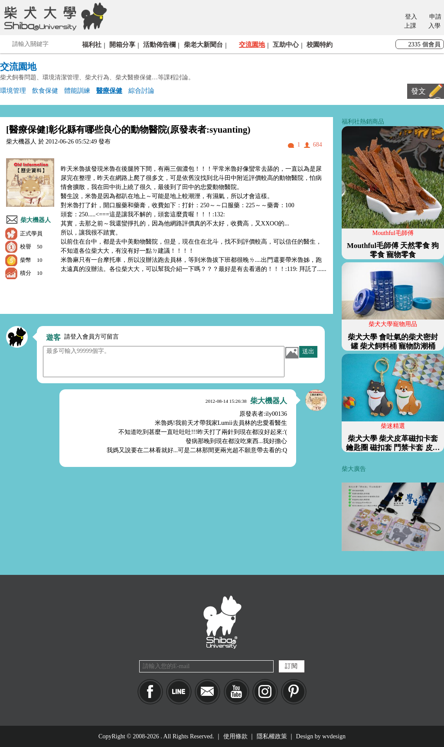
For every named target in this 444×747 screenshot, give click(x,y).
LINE (179, 692)
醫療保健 (109, 90)
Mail (207, 692)
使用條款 (235, 736)
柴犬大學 (54, 16)
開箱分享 (122, 44)
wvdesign (334, 736)
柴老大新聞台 (203, 44)
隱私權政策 (272, 736)
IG (265, 692)
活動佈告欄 (159, 44)
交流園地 (252, 44)
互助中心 (286, 44)
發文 (418, 91)
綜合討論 (141, 90)
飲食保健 (45, 90)
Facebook (150, 692)
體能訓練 (77, 90)
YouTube (236, 692)
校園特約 (320, 44)
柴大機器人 (35, 220)
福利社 (91, 44)
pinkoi (294, 692)
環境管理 (13, 90)
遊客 (53, 337)
